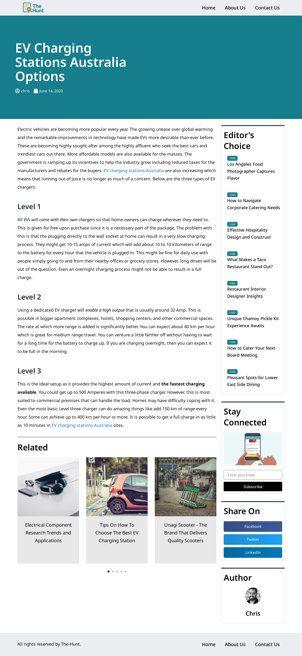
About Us (235, 7)
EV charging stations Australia (134, 170)
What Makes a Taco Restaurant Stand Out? (250, 263)
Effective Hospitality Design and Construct (249, 233)
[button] (108, 571)
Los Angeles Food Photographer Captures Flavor (251, 171)
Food (232, 158)
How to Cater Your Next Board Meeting (251, 351)
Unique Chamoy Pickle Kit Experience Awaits (253, 322)
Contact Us (267, 7)
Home (208, 7)
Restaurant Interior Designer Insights (246, 292)
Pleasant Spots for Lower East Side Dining (252, 381)
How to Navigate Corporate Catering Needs (253, 204)
